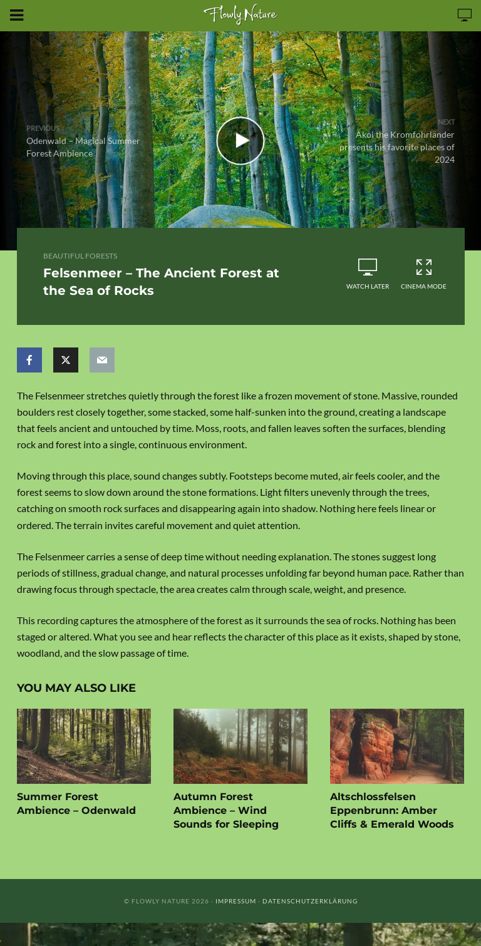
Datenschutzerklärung (310, 901)
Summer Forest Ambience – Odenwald (76, 803)
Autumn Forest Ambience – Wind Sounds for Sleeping (226, 810)
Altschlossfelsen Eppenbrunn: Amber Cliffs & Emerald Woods (392, 810)
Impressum (235, 901)
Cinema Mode (424, 274)
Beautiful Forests (80, 255)
